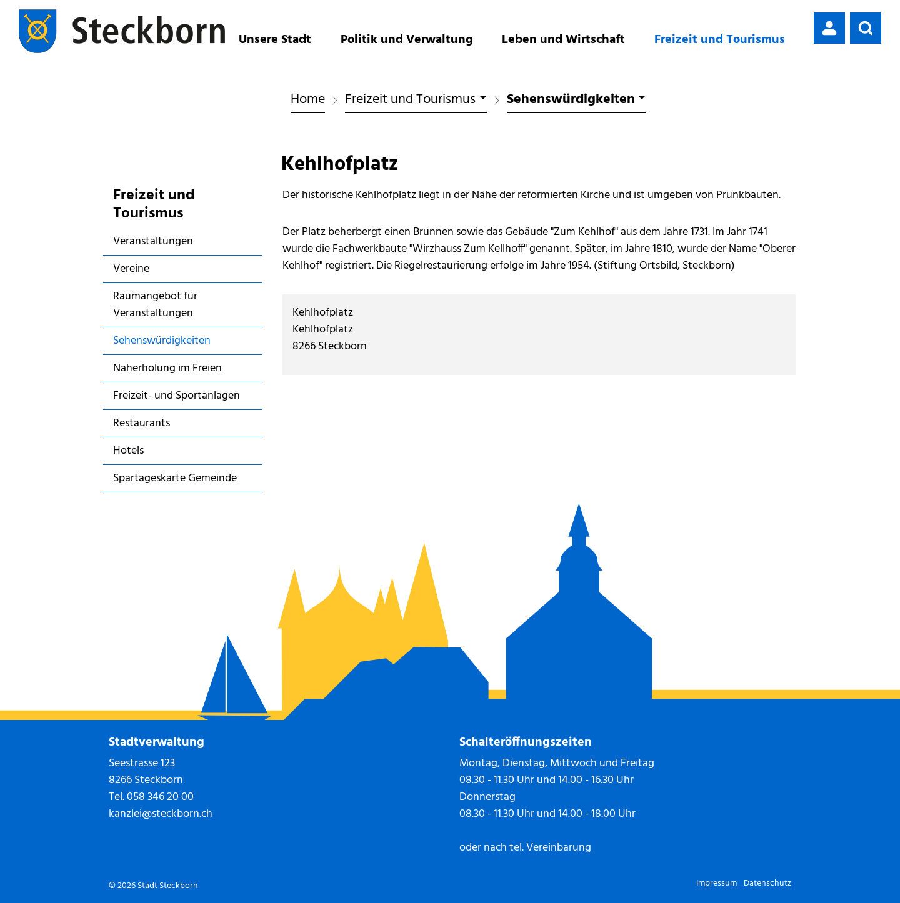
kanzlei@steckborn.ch (160, 814)
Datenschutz (767, 883)
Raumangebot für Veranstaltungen (155, 304)
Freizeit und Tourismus (719, 40)
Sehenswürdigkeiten (161, 343)
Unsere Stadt (275, 40)
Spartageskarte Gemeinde (175, 478)
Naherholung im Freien (167, 368)
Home (308, 100)
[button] (865, 28)
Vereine (131, 269)
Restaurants (141, 423)
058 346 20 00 (160, 797)
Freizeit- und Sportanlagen (176, 396)
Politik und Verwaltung (407, 40)
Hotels (128, 451)
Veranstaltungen (153, 241)
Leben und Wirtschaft (563, 40)
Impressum (716, 883)
